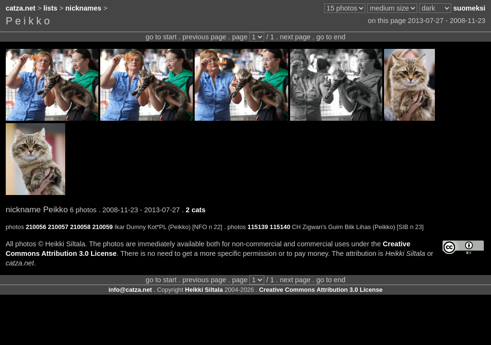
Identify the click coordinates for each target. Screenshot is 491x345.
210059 (102, 226)
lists (51, 8)
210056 (36, 226)
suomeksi (469, 8)
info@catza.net (130, 289)
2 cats (195, 210)
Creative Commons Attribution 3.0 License (321, 289)
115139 (257, 226)
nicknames (83, 8)
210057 (58, 226)
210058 (80, 226)
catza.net (20, 8)
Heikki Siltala (204, 289)
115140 (280, 226)
